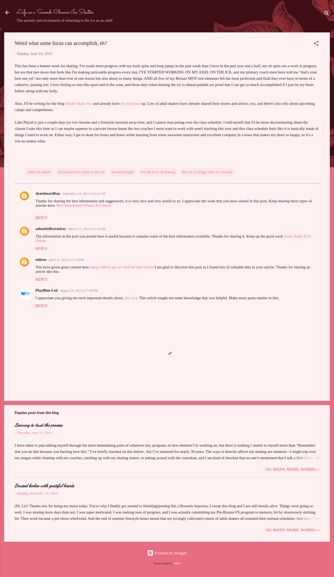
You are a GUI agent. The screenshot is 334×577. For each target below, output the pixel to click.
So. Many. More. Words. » (292, 469)
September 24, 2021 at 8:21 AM (83, 193)
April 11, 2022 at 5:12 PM (66, 260)
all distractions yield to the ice (81, 172)
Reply (41, 218)
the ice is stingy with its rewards (207, 172)
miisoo (40, 259)
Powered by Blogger (167, 553)
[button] (316, 44)
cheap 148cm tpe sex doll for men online (122, 267)
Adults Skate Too (79, 103)
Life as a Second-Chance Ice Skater (55, 12)
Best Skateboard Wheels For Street (83, 205)
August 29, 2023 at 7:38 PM (79, 290)
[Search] (327, 14)
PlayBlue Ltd (46, 290)
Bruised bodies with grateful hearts (44, 485)
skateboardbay (47, 193)
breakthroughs (123, 172)
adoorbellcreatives (50, 229)
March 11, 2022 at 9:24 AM (86, 229)
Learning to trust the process (38, 425)
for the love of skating (158, 172)
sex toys (131, 298)
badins (177, 563)
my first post (130, 103)
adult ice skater (39, 172)
